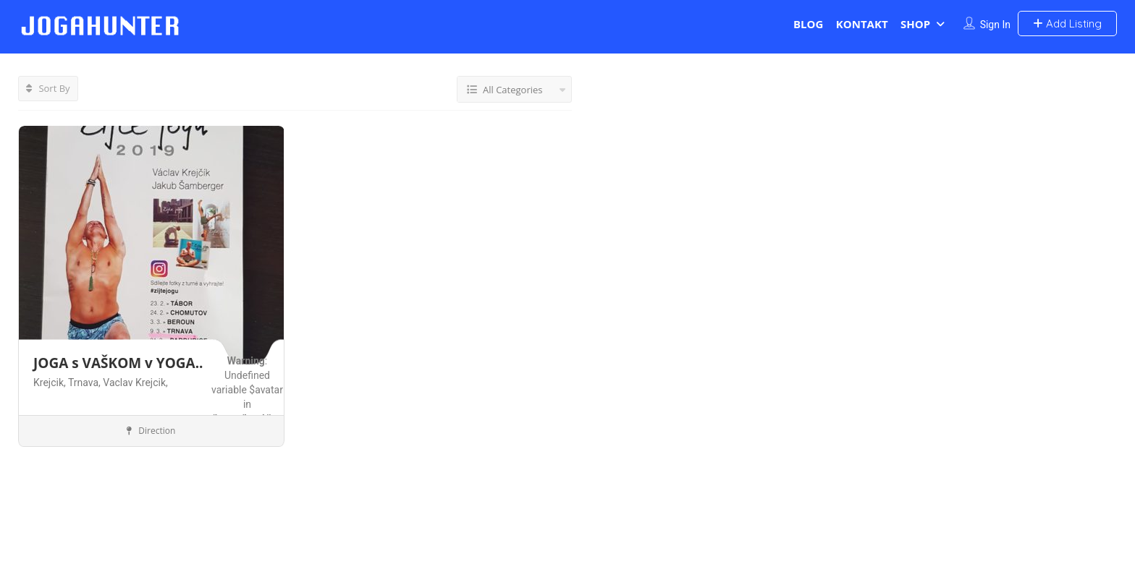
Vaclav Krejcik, (135, 382)
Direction (151, 430)
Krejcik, (50, 382)
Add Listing (1067, 23)
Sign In (995, 24)
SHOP (915, 24)
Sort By (48, 88)
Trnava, (85, 382)
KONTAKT (862, 24)
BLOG (808, 24)
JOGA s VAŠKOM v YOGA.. (118, 363)
